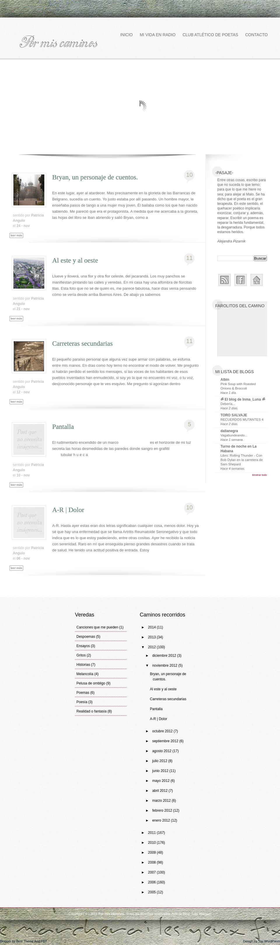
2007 (152, 872)
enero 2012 (161, 820)
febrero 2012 (162, 810)
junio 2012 (160, 771)
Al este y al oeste (75, 260)
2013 (152, 637)
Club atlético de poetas (210, 34)
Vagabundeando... (233, 435)
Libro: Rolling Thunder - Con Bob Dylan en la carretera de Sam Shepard (241, 460)
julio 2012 (160, 761)
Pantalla (63, 426)
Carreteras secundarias (82, 343)
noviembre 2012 (165, 665)
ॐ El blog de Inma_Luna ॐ (242, 399)
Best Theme (25, 941)
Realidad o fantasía (91, 711)
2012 (152, 647)
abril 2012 (160, 791)
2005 (152, 892)
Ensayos (83, 646)
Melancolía (84, 674)
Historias (83, 665)
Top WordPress (269, 941)
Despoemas (85, 637)
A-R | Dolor (68, 509)
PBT (44, 941)
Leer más (19, 242)
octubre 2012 (163, 731)
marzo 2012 (162, 801)
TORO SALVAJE (233, 415)
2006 (152, 882)
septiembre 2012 (165, 741)
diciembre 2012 (164, 656)
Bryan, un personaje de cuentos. (95, 177)
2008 (152, 862)
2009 (152, 852)
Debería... (227, 404)
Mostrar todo (259, 475)
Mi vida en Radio (158, 34)
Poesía (81, 702)
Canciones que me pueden (97, 627)
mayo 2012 (161, 781)
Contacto (256, 34)
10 (189, 175)
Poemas (82, 693)
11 (189, 258)
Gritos (81, 655)
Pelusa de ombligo (90, 683)
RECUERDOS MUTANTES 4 (241, 419)
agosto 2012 (162, 751)
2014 (152, 627)
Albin (224, 380)
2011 (152, 833)
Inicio (126, 34)
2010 (152, 843)
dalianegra (229, 431)
